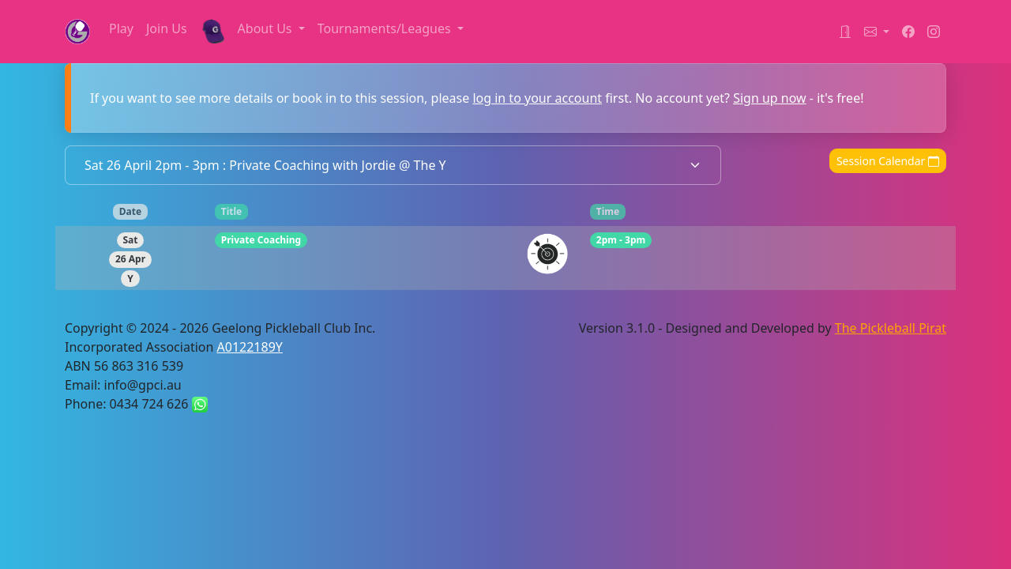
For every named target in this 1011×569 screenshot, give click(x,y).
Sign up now (769, 98)
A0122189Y (250, 347)
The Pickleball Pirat (890, 328)
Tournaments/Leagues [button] (386, 28)
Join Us (166, 28)
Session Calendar (887, 160)
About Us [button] (266, 28)
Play (121, 28)
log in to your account (537, 98)
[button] (877, 31)
